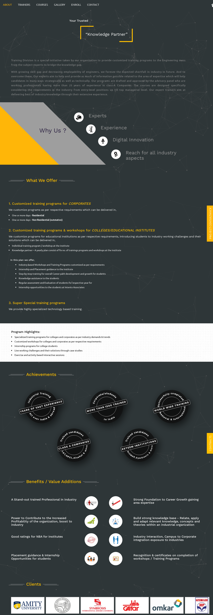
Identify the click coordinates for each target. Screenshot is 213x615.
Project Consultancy (210, 223)
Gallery (59, 4)
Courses (42, 4)
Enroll (76, 4)
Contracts (210, 443)
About (7, 4)
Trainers (24, 4)
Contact (93, 4)
